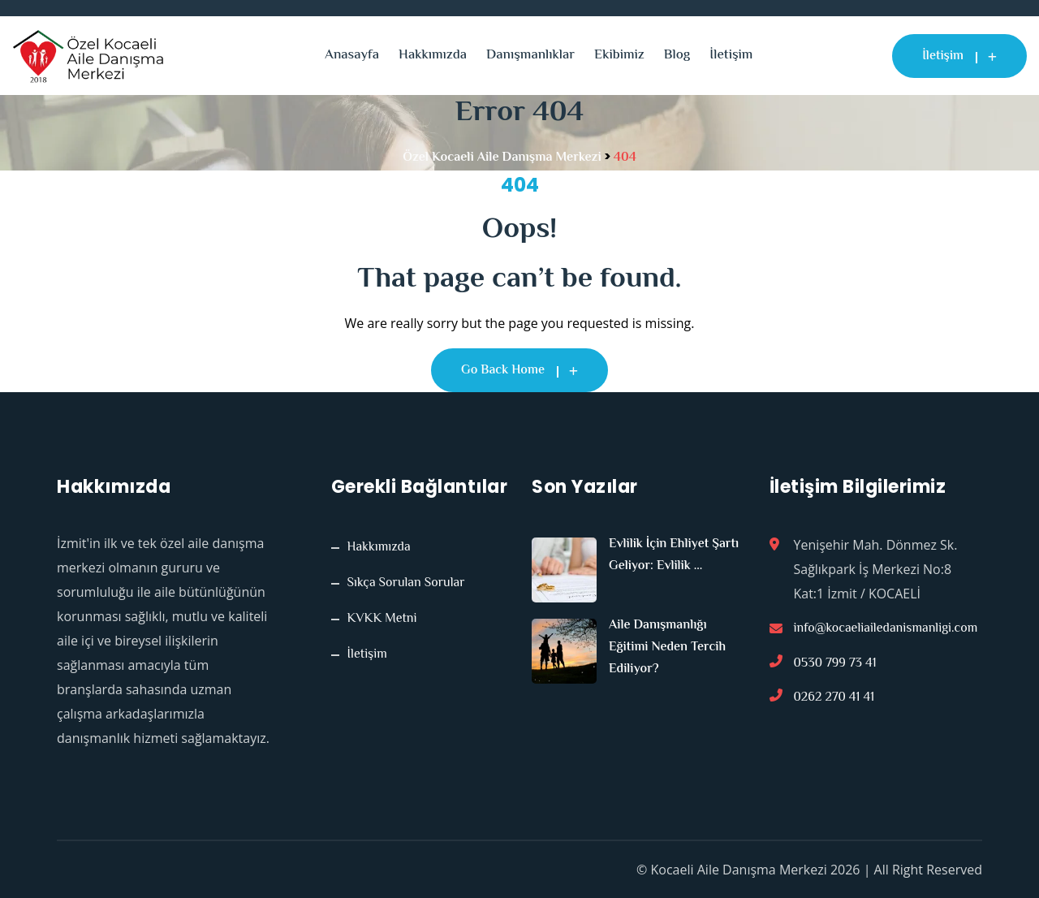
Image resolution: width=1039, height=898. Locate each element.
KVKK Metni (382, 619)
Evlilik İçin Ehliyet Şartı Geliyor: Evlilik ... (674, 555)
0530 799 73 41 (835, 665)
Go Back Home (519, 370)
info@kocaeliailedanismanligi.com (886, 630)
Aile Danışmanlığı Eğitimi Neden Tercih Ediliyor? (667, 647)
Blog (677, 55)
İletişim (730, 55)
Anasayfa (352, 55)
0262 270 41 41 (834, 701)
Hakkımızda (433, 55)
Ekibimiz (619, 55)
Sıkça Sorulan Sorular (406, 583)
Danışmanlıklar (530, 55)
